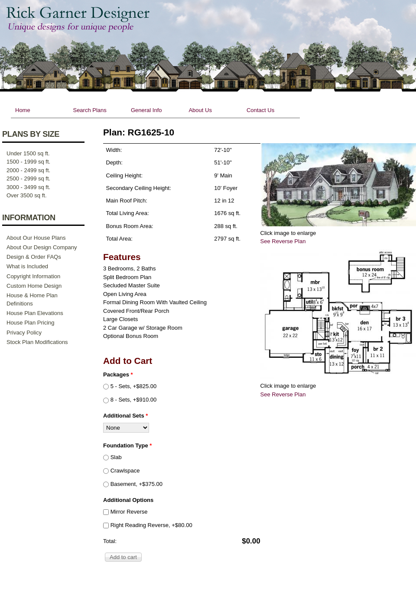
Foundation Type (127, 445)
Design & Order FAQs (33, 257)
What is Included (27, 266)
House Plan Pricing (30, 322)
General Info (146, 110)
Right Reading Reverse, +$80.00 (151, 525)
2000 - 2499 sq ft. (28, 170)
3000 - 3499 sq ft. (28, 187)
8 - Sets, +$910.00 (133, 399)
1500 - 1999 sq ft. (28, 161)
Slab (116, 457)
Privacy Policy (24, 332)
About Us (199, 110)
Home (22, 110)
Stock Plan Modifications (37, 342)
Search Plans (89, 110)
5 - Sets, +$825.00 (133, 386)
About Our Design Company (41, 247)
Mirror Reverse (129, 511)
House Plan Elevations (34, 313)
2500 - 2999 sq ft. (28, 178)
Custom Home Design (34, 286)
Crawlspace (125, 470)
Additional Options (128, 500)
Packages (118, 374)
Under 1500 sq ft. (28, 153)
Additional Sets (125, 415)
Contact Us (260, 110)
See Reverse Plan (283, 241)
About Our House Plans (36, 238)
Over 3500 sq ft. (26, 195)
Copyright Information (33, 276)
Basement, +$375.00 (136, 484)
